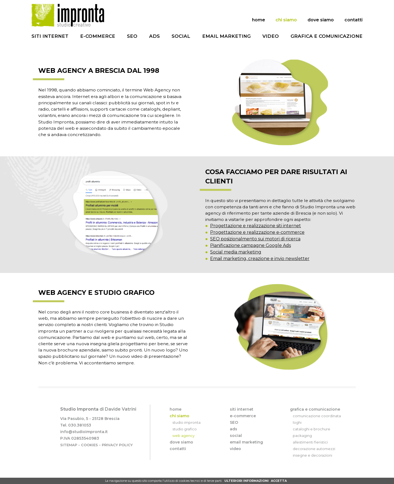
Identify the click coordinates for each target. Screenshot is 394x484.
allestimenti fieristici (310, 450)
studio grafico (184, 436)
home (258, 19)
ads (154, 36)
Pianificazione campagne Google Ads (250, 253)
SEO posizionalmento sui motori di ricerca (255, 246)
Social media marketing (235, 259)
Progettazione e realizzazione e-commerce (257, 240)
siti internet (49, 36)
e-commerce (97, 36)
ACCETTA (279, 481)
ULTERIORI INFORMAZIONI (246, 481)
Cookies (89, 452)
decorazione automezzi (314, 456)
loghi (297, 430)
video (270, 36)
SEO (132, 36)
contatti (353, 19)
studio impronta (186, 430)
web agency (183, 443)
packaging (302, 443)
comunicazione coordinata (317, 423)
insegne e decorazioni (312, 463)
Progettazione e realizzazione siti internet (255, 233)
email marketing (226, 36)
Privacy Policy (117, 452)
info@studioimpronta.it (84, 439)
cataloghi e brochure (311, 436)
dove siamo (321, 19)
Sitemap (68, 452)
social (181, 36)
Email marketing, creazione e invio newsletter (259, 266)
